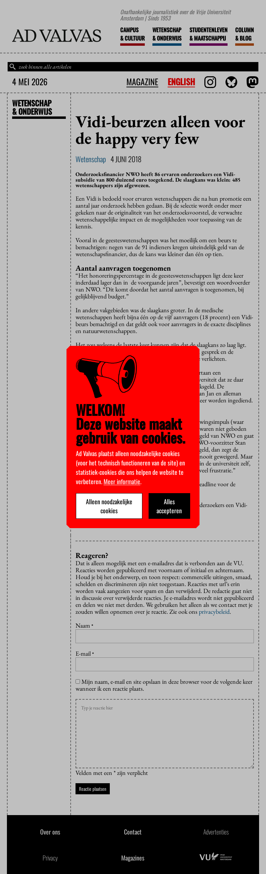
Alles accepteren (169, 506)
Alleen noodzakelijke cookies (109, 506)
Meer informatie (122, 481)
